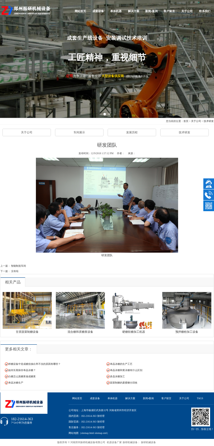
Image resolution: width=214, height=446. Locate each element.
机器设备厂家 (114, 442)
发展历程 (132, 132)
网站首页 (80, 11)
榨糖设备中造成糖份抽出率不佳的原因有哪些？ (34, 364)
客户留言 (169, 11)
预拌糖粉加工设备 (186, 331)
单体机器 (116, 11)
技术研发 (209, 121)
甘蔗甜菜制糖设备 (27, 331)
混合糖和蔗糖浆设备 (80, 331)
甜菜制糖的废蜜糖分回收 (123, 382)
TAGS (200, 398)
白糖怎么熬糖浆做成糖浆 (22, 376)
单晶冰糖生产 (15, 382)
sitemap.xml (101, 433)
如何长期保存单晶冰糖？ (22, 370)
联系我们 (204, 11)
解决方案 (133, 11)
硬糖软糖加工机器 (133, 331)
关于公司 (187, 11)
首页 (185, 121)
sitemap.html (87, 433)
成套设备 (98, 11)
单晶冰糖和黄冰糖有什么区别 (126, 370)
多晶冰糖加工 (117, 376)
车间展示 (79, 132)
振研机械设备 (148, 442)
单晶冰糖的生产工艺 (121, 364)
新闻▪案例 (151, 11)
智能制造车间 (18, 266)
